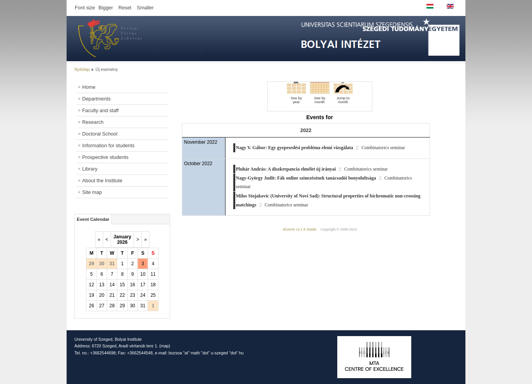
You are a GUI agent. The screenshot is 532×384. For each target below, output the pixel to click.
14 (112, 284)
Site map (92, 192)
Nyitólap (82, 69)
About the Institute (102, 180)
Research (93, 122)
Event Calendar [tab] (93, 219)
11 (152, 274)
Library (89, 169)
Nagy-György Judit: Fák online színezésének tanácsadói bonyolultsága (306, 178)
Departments (96, 99)
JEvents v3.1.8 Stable (299, 229)
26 (91, 305)
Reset (124, 8)
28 (112, 305)
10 (142, 274)
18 (152, 284)
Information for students (108, 145)
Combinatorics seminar (383, 147)
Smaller (145, 8)
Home (88, 87)
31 (142, 305)
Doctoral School (99, 134)
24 (142, 295)
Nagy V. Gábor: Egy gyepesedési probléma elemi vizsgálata (294, 147)
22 (122, 295)
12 (91, 284)
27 (101, 305)
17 (142, 284)
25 (152, 295)
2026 (122, 242)
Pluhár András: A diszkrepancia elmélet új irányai (286, 169)
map (165, 345)
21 (112, 295)
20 (101, 295)
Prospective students (105, 157)
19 (91, 295)
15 (122, 284)
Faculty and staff (100, 110)
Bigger (106, 8)
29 (122, 305)
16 (132, 284)
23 (132, 295)
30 (132, 305)
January (122, 237)
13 (101, 284)
